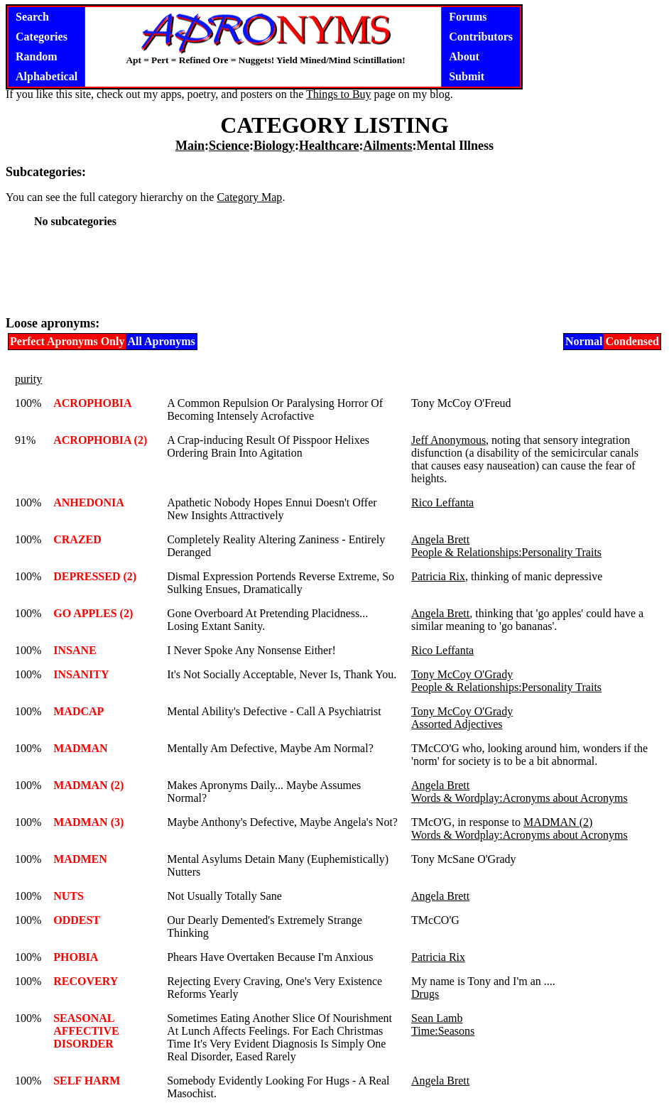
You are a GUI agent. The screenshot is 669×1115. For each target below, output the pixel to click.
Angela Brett (440, 539)
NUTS (68, 896)
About (464, 56)
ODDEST (76, 920)
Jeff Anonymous (448, 440)
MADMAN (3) (88, 822)
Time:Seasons (442, 1031)
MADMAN (80, 748)
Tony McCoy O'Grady (462, 674)
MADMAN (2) (88, 785)
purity (28, 379)
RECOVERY (85, 981)
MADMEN (80, 859)
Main (190, 145)
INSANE (74, 650)
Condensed (632, 341)
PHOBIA (75, 957)
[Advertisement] (334, 271)
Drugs (425, 994)
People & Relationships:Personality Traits (506, 552)
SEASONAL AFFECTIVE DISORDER (86, 1031)
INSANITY (81, 674)
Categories (41, 37)
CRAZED (77, 539)
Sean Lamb (436, 1018)
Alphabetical (46, 76)
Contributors (481, 37)
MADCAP (78, 711)
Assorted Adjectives (456, 724)
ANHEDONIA (88, 502)
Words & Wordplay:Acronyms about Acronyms (519, 798)
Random (37, 56)
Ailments (388, 145)
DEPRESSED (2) (94, 576)
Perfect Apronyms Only (67, 341)
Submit (466, 76)
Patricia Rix (438, 576)
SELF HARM (86, 1081)
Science (229, 145)
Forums (467, 17)
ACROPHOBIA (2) (100, 440)
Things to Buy (338, 94)
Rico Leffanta (442, 502)
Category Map (249, 197)
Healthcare (329, 145)
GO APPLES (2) (93, 613)
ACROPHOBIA (92, 403)
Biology (274, 145)
